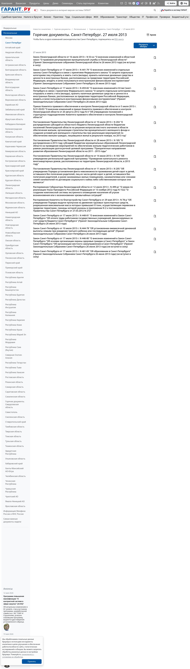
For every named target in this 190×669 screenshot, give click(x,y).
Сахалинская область (15, 396)
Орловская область (14, 253)
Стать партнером (85, 3)
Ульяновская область (15, 458)
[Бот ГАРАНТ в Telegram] (146, 3)
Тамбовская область (14, 426)
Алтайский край (12, 47)
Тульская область (13, 441)
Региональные (10, 33)
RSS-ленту (119, 39)
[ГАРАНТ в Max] (137, 3)
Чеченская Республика (10, 482)
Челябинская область (15, 476)
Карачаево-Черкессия (15, 146)
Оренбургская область (12, 247)
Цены (46, 3)
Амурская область (13, 52)
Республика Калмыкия (10, 313)
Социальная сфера (82, 16)
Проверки (165, 16)
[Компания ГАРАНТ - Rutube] (154, 3)
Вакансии (21, 3)
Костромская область (15, 161)
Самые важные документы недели (12, 520)
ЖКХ (96, 16)
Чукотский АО (11, 496)
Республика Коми (13, 325)
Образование (107, 16)
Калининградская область (13, 130)
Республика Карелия (15, 320)
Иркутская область (14, 119)
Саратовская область (15, 391)
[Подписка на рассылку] (121, 3)
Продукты (34, 3)
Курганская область (14, 175)
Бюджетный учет (181, 16)
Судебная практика (11, 16)
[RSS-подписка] (158, 3)
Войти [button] (170, 3)
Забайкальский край (15, 109)
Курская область (13, 180)
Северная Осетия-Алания (13, 356)
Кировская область (14, 156)
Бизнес (47, 16)
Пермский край (12, 262)
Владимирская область (12, 81)
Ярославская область (15, 506)
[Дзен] (134, 3)
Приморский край (13, 267)
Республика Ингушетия (10, 306)
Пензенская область (14, 258)
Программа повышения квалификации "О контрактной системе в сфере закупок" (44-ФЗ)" (13, 600)
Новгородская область (12, 226)
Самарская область (14, 387)
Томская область (13, 436)
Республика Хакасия (14, 372)
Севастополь (11, 412)
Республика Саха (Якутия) (13, 348)
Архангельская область (12, 58)
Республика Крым (13, 329)
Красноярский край (14, 170)
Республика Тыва (13, 367)
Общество (134, 16)
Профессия (152, 16)
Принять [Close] (32, 661)
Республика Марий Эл (15, 334)
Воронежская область (15, 100)
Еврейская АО (11, 104)
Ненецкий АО (11, 212)
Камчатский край (13, 141)
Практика (58, 16)
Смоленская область (15, 417)
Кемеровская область (15, 151)
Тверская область (13, 431)
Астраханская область (15, 65)
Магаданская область (15, 197)
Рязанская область (14, 382)
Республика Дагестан (15, 299)
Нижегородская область (12, 218)
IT (143, 16)
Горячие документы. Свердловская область (15, 404)
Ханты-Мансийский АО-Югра (14, 470)
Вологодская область (15, 95)
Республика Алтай (13, 282)
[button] (174, 10)
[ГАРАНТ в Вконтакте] (129, 3)
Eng (183, 3)
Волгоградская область (12, 89)
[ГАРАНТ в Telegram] (142, 3)
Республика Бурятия (14, 294)
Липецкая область (13, 193)
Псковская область (14, 272)
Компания (6, 3)
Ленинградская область (12, 186)
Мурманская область (15, 207)
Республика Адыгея (14, 277)
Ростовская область (14, 377)
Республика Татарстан (15, 362)
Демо (55, 3)
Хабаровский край (14, 463)
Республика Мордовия (10, 341)
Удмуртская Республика (10, 452)
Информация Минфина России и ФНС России (14, 512)
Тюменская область (14, 446)
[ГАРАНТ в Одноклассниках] (150, 3)
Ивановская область (14, 114)
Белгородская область (15, 69)
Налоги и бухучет (33, 16)
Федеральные (9, 28)
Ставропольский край (15, 422)
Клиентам (103, 3)
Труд (67, 16)
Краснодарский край (15, 165)
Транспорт (121, 16)
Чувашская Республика (10, 490)
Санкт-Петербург (13, 42)
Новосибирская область (12, 234)
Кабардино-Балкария (15, 124)
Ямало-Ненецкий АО (15, 501)
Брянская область (13, 74)
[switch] (36, 10)
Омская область (12, 240)
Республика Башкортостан (12, 288)
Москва (8, 37)
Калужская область (14, 136)
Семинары (67, 3)
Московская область (14, 202)
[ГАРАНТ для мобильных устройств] (125, 3)
